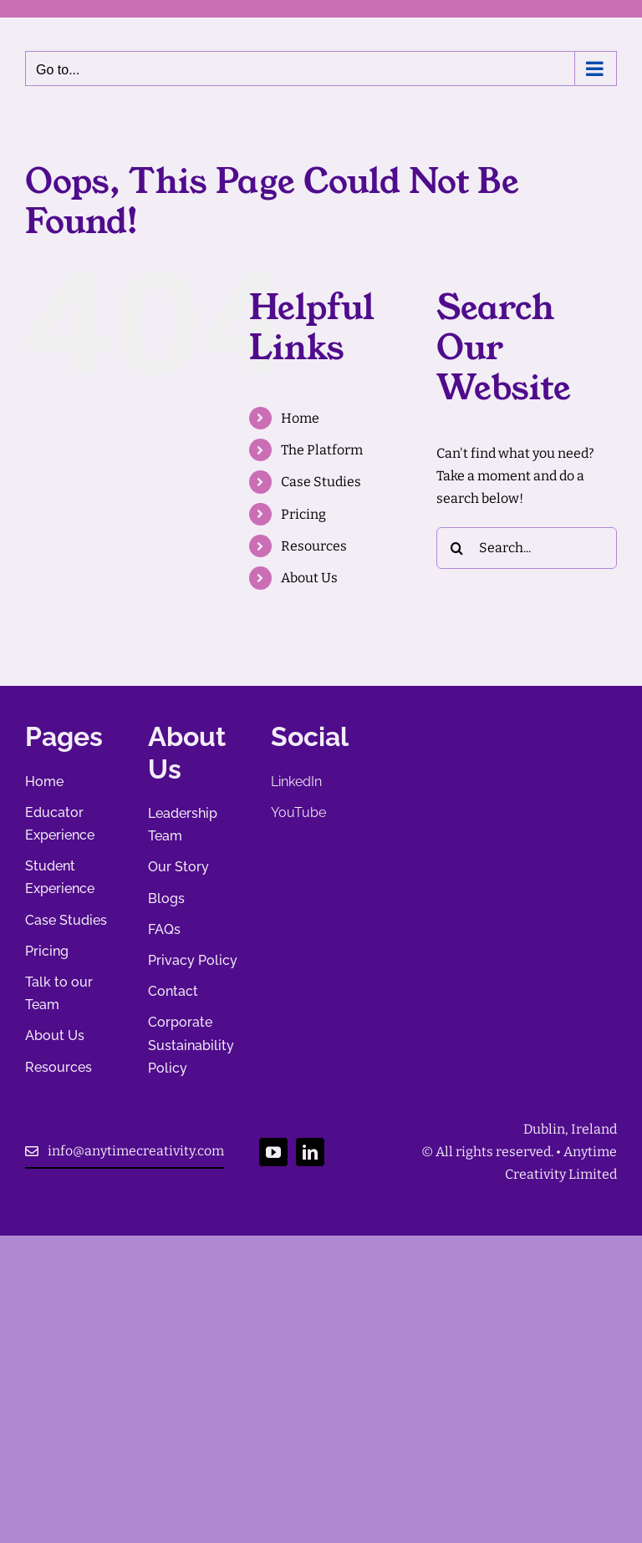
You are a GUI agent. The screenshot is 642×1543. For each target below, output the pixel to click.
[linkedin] (310, 1152)
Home (300, 418)
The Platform (322, 450)
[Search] (457, 548)
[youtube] (273, 1152)
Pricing (303, 514)
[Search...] (526, 548)
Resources (314, 546)
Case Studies (321, 482)
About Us (309, 578)
